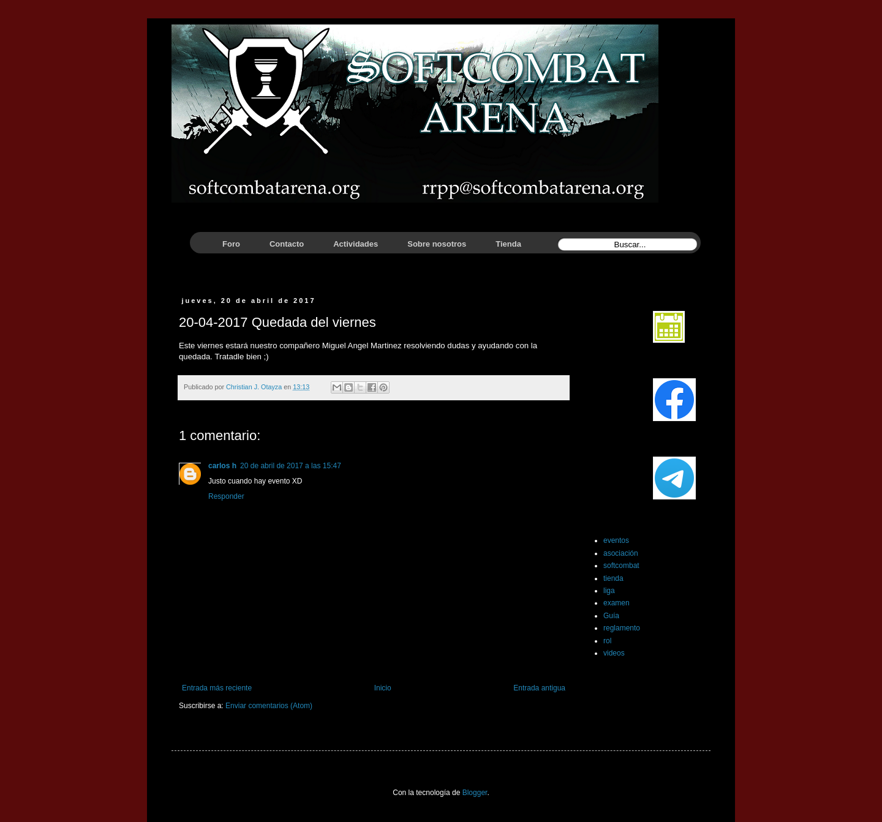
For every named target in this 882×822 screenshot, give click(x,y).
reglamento (621, 628)
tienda (613, 578)
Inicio (382, 688)
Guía (611, 615)
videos (614, 653)
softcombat (621, 565)
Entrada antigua (539, 688)
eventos (616, 540)
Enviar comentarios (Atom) (268, 705)
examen (616, 603)
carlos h (222, 465)
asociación (620, 553)
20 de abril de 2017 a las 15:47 (290, 465)
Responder (226, 496)
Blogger (475, 792)
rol (607, 641)
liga (609, 590)
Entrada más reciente (217, 688)
